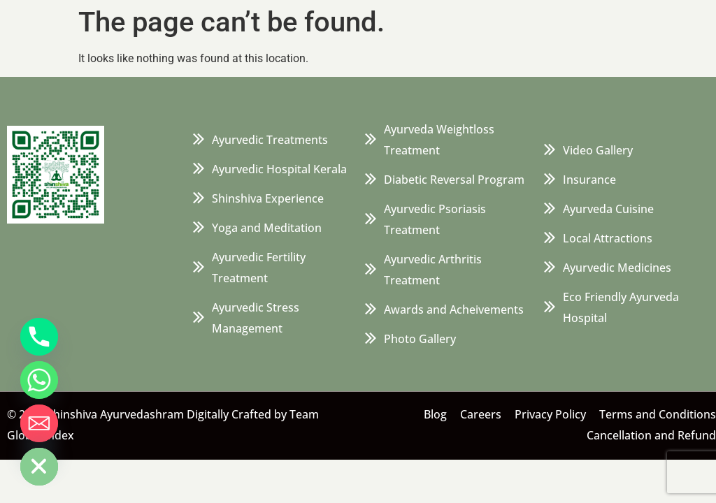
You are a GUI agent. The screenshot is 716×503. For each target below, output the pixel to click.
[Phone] (39, 337)
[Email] (39, 423)
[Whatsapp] (39, 380)
